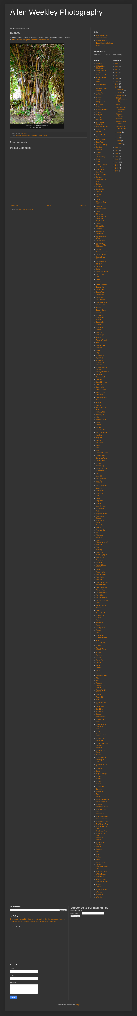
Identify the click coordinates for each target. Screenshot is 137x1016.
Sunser (98, 781)
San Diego (99, 709)
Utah (97, 869)
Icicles (98, 448)
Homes (98, 425)
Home (49, 205)
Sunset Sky (100, 786)
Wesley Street (100, 879)
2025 (117, 64)
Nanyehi (99, 562)
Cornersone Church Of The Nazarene (101, 245)
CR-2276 (99, 266)
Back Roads (100, 142)
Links (98, 498)
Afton (98, 82)
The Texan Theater (99, 839)
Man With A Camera (100, 521)
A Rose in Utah (101, 75)
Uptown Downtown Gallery (102, 865)
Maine (98, 511)
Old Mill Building (101, 605)
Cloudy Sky (100, 226)
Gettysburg (100, 374)
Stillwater (99, 768)
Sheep (98, 722)
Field (97, 342)
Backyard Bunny (101, 144)
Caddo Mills (100, 189)
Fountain (99, 365)
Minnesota (99, 535)
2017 (117, 87)
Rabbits (98, 670)
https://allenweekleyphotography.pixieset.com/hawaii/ (31, 40)
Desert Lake (100, 289)
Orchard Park (100, 613)
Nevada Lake (100, 572)
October (119, 93)
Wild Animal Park (102, 882)
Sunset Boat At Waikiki (121, 122)
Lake (97, 473)
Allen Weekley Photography (56, 12)
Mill (97, 532)
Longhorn (99, 503)
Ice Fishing (99, 443)
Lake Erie (99, 476)
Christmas (99, 214)
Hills (97, 417)
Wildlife (98, 884)
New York (99, 580)
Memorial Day (100, 530)
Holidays (99, 422)
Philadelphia (100, 635)
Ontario (98, 608)
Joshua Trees (100, 461)
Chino (98, 211)
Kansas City (100, 466)
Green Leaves (101, 390)
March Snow (100, 525)
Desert (98, 282)
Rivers (98, 678)
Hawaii (24, 135)
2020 (117, 78)
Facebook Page (101, 38)
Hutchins (99, 435)
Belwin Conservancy (100, 156)
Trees (98, 854)
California (99, 192)
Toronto (98, 847)
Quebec (98, 663)
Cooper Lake (100, 241)
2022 (117, 72)
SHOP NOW (100, 46)
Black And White (101, 164)
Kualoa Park (100, 471)
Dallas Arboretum (102, 272)
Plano (98, 640)
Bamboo (18, 135)
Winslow (99, 887)
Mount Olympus (101, 555)
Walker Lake (100, 877)
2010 (117, 165)
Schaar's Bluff (100, 717)
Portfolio (99, 655)
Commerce (100, 234)
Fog (97, 353)
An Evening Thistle (100, 98)
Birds (98, 159)
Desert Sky (100, 295)
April (118, 138)
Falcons (98, 330)
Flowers (98, 350)
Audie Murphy (100, 134)
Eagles (98, 307)
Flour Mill (99, 348)
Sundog (98, 776)
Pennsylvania (100, 628)
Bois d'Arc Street (101, 174)
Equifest (99, 313)
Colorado (99, 228)
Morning (99, 550)
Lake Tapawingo (101, 485)
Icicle (98, 445)
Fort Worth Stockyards (100, 361)
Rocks (98, 680)
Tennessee (99, 791)
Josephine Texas (101, 458)
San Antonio (100, 706)
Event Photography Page (104, 43)
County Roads (101, 261)
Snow (98, 731)
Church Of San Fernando (101, 217)
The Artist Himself (102, 807)
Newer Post (14, 205)
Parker (98, 620)
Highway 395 (100, 412)
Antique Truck (100, 102)
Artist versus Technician (100, 123)
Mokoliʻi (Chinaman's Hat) (102, 541)
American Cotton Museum (101, 89)
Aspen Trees (100, 129)
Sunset (98, 784)
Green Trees (100, 392)
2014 (117, 153)
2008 (117, 171)
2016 (117, 147)
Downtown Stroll (101, 302)
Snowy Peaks (100, 738)
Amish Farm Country (100, 94)
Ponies (98, 652)
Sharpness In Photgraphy (121, 127)
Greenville (99, 395)
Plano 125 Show (101, 643)
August (119, 132)
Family (98, 337)
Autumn (98, 137)
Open (98, 610)
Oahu (28, 135)
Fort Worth (99, 358)
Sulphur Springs (101, 773)
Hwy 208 (99, 437)
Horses (98, 427)
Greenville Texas (101, 397)
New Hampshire (101, 575)
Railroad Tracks (101, 675)
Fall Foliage (100, 335)
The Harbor (100, 814)
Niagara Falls (100, 590)
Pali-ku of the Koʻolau (100, 616)
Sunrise (98, 779)
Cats (97, 197)
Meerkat (99, 527)
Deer (97, 277)
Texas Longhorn (101, 802)
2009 (117, 168)
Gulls (98, 400)
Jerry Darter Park (102, 453)
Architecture (100, 107)
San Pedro (99, 711)
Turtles (98, 857)
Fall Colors (99, 332)
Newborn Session (102, 582)
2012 (117, 159)
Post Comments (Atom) (27, 209)
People (98, 630)
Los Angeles (100, 508)
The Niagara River (102, 824)
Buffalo (98, 184)
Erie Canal (99, 315)
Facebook (99, 327)
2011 (117, 162)
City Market (100, 221)
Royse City (99, 697)
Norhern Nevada (101, 592)
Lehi (97, 496)
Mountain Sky (100, 557)
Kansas (98, 463)
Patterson (99, 622)
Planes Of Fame (101, 638)
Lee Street (99, 493)
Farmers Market (101, 340)
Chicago (99, 206)
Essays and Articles (100, 318)
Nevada (98, 569)
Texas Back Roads (102, 799)
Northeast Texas (101, 598)
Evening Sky (100, 322)
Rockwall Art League (100, 686)
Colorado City (100, 231)
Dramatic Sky (100, 305)
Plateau (98, 645)
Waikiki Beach (101, 874)
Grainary (99, 379)
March (119, 141)
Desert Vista (100, 297)
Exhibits (98, 325)
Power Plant (100, 660)
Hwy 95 (98, 440)
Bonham (99, 177)
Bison (98, 162)
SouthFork (99, 741)
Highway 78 (100, 414)
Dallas (98, 269)
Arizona (98, 112)
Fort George (100, 355)
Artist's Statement (102, 127)
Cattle (98, 199)
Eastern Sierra (101, 310)
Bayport (98, 152)
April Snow (99, 104)
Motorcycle (99, 552)
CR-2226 (99, 264)
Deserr (98, 279)
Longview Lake (101, 506)
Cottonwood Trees (102, 252)
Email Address (76, 913)
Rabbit (98, 668)
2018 (117, 84)
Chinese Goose (101, 209)
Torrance (99, 849)
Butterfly (99, 187)
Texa (97, 794)
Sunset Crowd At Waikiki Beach (121, 109)
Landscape (100, 490)
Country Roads (101, 254)
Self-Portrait (100, 719)
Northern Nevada (102, 600)
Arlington (99, 114)
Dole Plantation (101, 300)
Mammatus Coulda (100, 517)
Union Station (100, 862)
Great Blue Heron (102, 382)
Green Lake (100, 387)
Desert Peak (100, 292)
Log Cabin (99, 501)
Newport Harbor (101, 587)
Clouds (98, 223)
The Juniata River (102, 819)
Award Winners (101, 139)
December (120, 90)
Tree (97, 852)
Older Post (82, 205)
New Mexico (100, 577)
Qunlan (98, 665)
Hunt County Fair (102, 432)
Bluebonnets (100, 169)
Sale (97, 699)
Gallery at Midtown (102, 372)
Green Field (100, 384)
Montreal (99, 545)
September (120, 95)
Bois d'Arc (99, 172)
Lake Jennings (101, 478)
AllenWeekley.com (102, 35)
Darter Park (100, 274)
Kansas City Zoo (101, 468)
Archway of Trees (102, 109)
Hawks (98, 405)
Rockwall (99, 683)
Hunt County (100, 430)
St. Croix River (101, 757)
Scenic (98, 714)
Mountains (99, 560)
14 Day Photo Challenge (100, 67)
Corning (98, 249)
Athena (98, 132)
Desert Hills (100, 287)
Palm (118, 105)
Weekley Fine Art (101, 40)
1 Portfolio (99, 64)
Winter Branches (101, 889)
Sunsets (99, 789)
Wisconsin (99, 892)
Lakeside (99, 488)
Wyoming (99, 897)
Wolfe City (99, 894)
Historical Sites (101, 420)
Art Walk (99, 120)
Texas (98, 797)
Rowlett (98, 694)
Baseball (99, 150)
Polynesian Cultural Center (39, 135)
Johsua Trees (100, 455)
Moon (98, 547)
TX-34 (98, 859)
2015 (117, 150)
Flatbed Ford (100, 345)
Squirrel (98, 755)
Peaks (98, 625)
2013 (117, 156)
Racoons (99, 673)
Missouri (99, 538)
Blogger (77, 1005)
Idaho (98, 450)
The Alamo (99, 804)
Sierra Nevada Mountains (101, 725)
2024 (117, 66)
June (118, 135)
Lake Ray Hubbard (99, 482)
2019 (117, 81)
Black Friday (100, 167)
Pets (97, 633)
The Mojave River (102, 821)
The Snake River (101, 831)
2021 (117, 75)
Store (98, 771)
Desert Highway (101, 284)
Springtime (99, 748)
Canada (98, 194)
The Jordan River (102, 816)
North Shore (100, 595)
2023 (117, 69)
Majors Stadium (101, 514)
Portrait (98, 658)
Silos (97, 729)
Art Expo (99, 117)
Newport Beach (101, 585)
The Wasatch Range (100, 843)
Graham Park (100, 377)
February (120, 144)
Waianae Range (101, 871)
